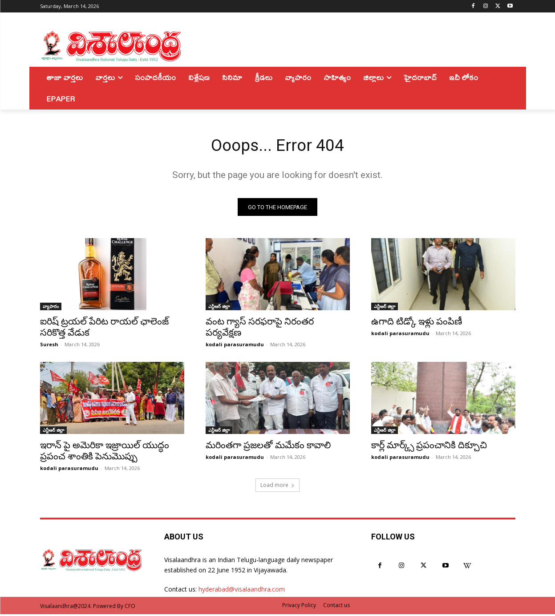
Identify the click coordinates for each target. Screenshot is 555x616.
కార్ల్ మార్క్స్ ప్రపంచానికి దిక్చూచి (429, 447)
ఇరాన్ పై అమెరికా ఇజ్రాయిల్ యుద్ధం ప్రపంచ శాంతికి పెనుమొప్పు (104, 453)
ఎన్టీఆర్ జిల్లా (219, 308)
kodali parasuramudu (235, 346)
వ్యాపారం (51, 308)
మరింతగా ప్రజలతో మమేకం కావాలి (268, 447)
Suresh (49, 346)
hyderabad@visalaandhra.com (242, 591)
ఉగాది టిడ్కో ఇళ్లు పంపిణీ (416, 323)
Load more (277, 487)
